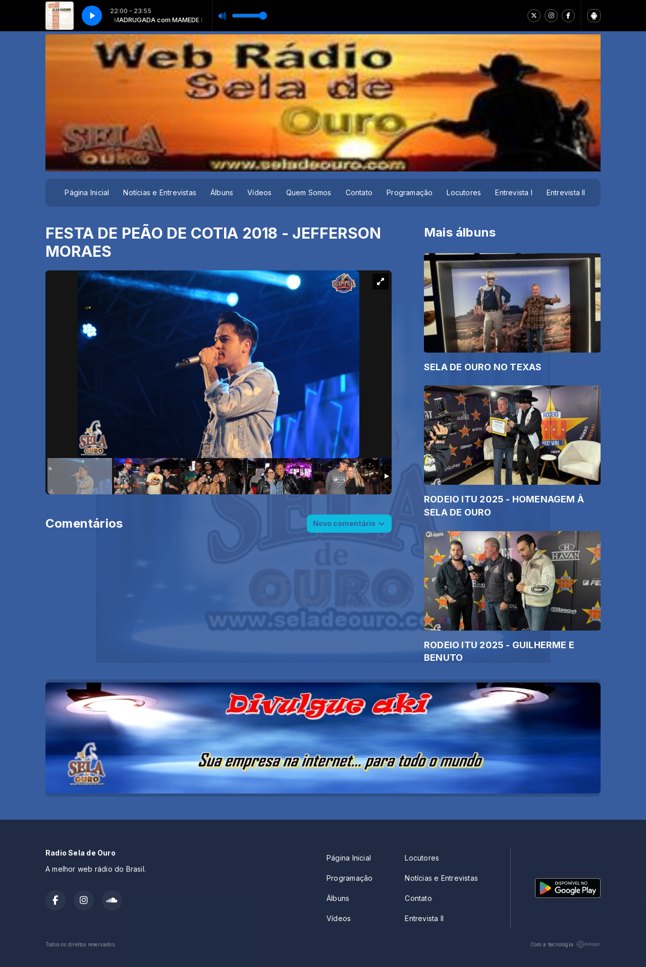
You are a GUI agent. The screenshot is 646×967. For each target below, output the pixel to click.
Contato (359, 192)
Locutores (464, 192)
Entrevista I (513, 192)
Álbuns (221, 192)
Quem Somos (309, 192)
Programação (410, 192)
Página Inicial (87, 192)
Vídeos (259, 192)
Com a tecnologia (565, 944)
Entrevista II (566, 192)
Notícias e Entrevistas (159, 192)
